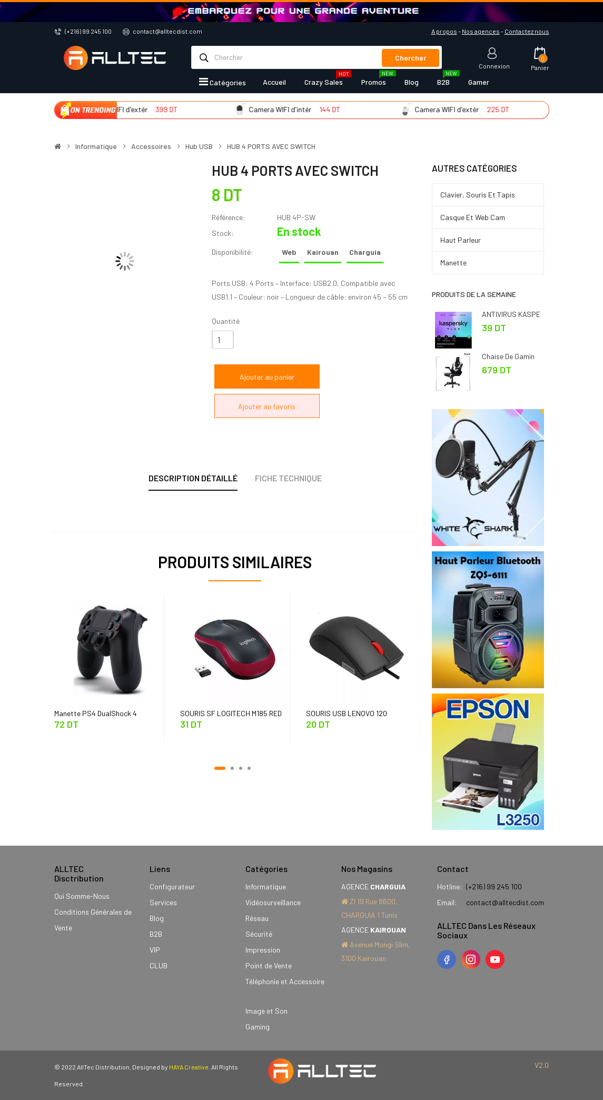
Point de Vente (268, 965)
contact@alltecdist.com (167, 31)
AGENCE (373, 886)
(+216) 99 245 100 (88, 31)
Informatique (96, 146)
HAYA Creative (189, 1067)
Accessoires (151, 146)
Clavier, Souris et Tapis (477, 194)
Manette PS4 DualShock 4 (95, 713)
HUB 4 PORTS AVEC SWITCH (271, 146)
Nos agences (481, 31)
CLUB (158, 965)
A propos (444, 31)
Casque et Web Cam (472, 217)
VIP (155, 949)
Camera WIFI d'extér (130, 109)
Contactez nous (527, 31)
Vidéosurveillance (273, 902)
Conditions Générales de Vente (93, 919)
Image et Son (266, 1010)
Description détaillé (193, 478)
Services (163, 902)
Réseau (257, 918)
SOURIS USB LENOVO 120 (346, 713)
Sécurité (258, 933)
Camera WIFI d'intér (295, 109)
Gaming (257, 1026)
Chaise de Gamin (508, 356)
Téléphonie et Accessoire (284, 981)
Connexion (494, 65)
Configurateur (172, 886)
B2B (156, 933)
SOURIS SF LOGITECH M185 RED (231, 713)
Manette (453, 262)
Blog (157, 918)
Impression (262, 949)
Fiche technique (288, 478)
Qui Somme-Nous (82, 895)
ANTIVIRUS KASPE (511, 314)
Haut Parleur (460, 239)
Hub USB (199, 146)
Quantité (226, 320)
